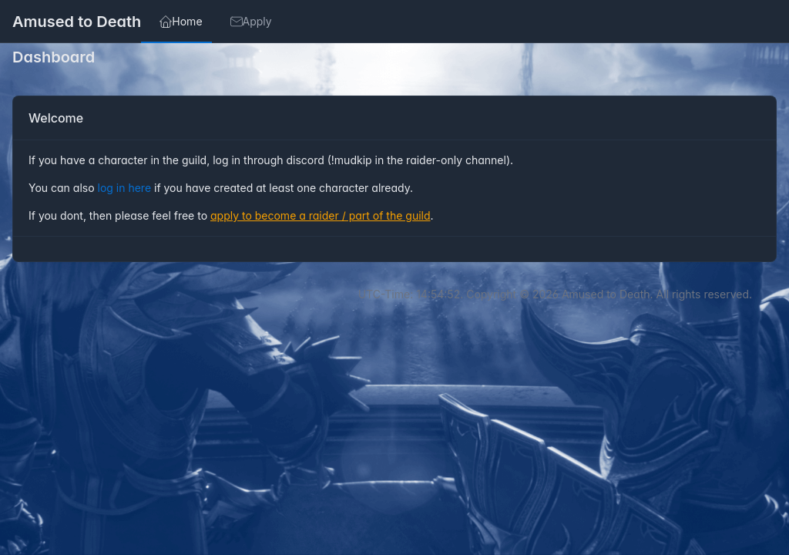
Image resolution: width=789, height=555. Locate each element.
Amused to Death (76, 21)
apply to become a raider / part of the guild (320, 215)
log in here (126, 187)
